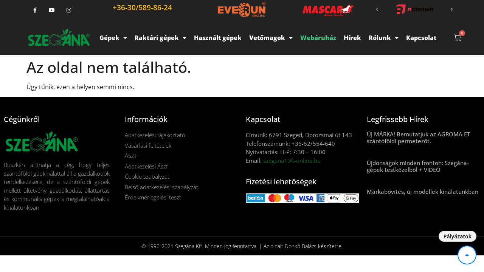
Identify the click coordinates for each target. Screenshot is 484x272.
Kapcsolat (421, 38)
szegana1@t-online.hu (292, 160)
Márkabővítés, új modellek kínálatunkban (422, 191)
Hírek (352, 38)
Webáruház (318, 38)
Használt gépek (218, 38)
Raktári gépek (160, 38)
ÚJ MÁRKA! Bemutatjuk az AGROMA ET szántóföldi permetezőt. (418, 137)
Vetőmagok (271, 38)
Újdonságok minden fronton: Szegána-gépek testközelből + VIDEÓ (418, 166)
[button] (377, 9)
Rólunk (384, 38)
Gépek (113, 38)
